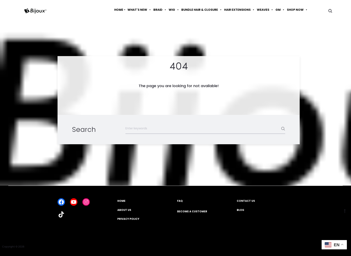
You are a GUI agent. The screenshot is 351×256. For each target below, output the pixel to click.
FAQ (180, 201)
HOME (121, 201)
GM (280, 10)
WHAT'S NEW (139, 10)
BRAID (160, 10)
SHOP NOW (297, 10)
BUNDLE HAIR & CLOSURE (201, 10)
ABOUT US (124, 210)
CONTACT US (246, 201)
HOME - (119, 10)
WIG (174, 10)
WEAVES (265, 10)
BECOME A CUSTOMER (192, 211)
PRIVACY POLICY (128, 219)
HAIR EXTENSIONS (239, 10)
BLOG (240, 210)
